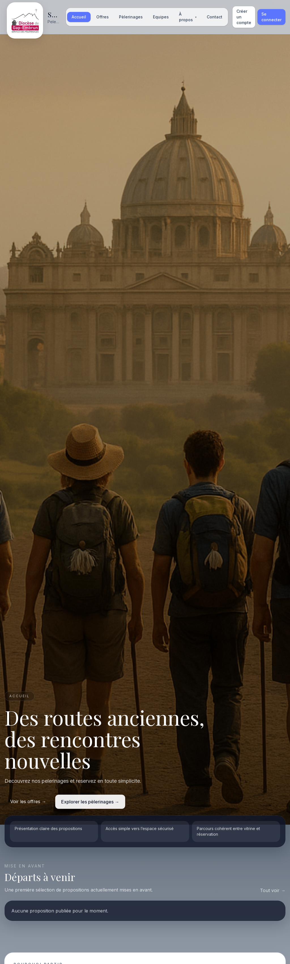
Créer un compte (243, 17)
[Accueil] (34, 17)
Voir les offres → (28, 801)
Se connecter (271, 17)
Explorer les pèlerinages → (90, 802)
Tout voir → (272, 890)
